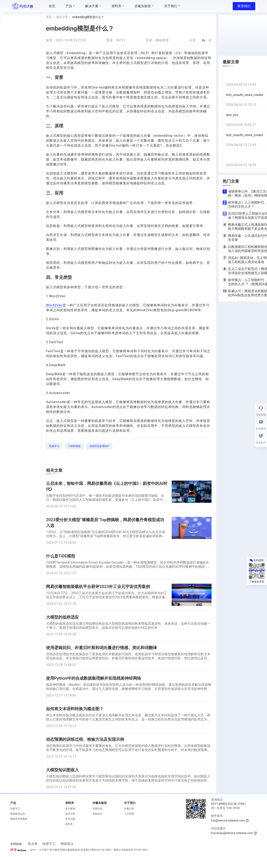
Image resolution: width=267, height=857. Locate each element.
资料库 (69, 803)
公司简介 (44, 849)
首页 (49, 17)
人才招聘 (129, 813)
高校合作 (97, 813)
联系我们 (244, 6)
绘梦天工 (15, 808)
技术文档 (70, 813)
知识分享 (62, 17)
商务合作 (96, 849)
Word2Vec (54, 305)
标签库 (69, 824)
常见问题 (70, 818)
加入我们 (107, 849)
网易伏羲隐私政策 (70, 849)
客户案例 (70, 808)
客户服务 (55, 849)
